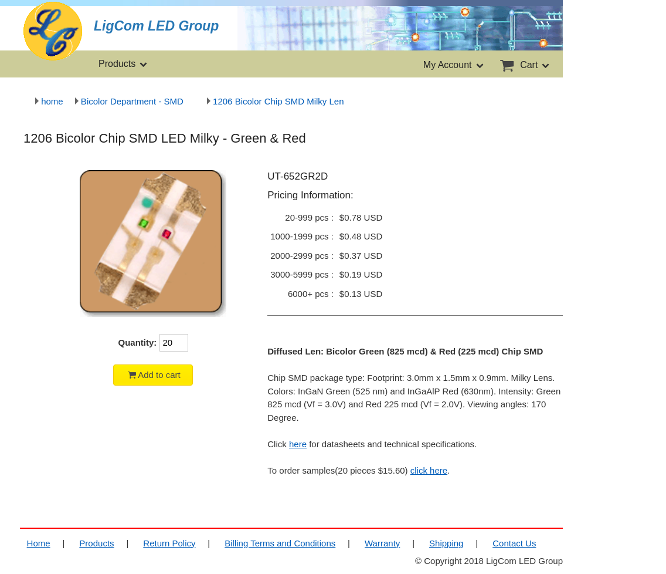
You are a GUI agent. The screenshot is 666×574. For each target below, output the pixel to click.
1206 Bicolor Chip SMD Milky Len (275, 101)
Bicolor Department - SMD (129, 101)
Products (123, 64)
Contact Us (514, 543)
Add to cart (153, 375)
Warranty (382, 543)
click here (428, 470)
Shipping (446, 543)
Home (38, 543)
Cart (524, 65)
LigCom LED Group (156, 26)
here (298, 444)
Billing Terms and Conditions (280, 543)
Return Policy (169, 543)
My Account (454, 65)
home (49, 101)
